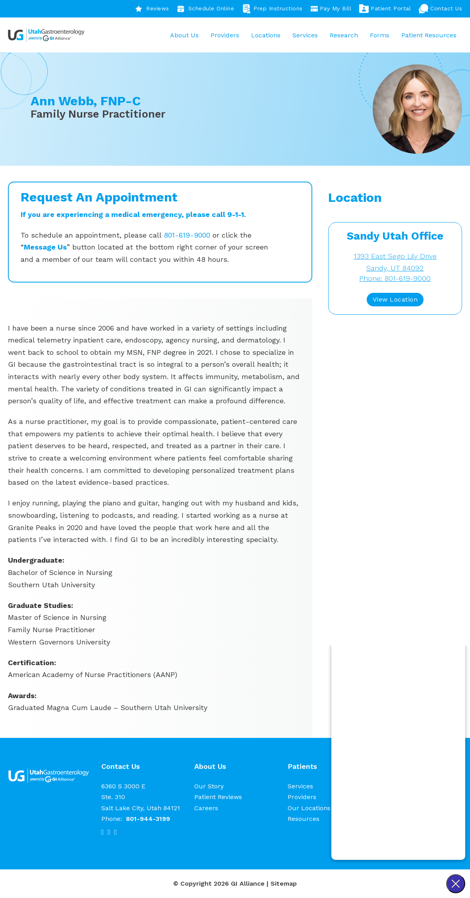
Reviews (152, 8)
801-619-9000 (187, 235)
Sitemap (284, 884)
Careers (206, 808)
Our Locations (309, 808)
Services (304, 35)
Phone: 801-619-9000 (395, 279)
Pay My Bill (331, 8)
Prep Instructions (272, 9)
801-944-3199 (148, 819)
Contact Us (440, 9)
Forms (379, 35)
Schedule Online (205, 8)
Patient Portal (385, 9)
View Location (395, 300)
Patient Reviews (218, 797)
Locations (265, 35)
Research (343, 35)
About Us (184, 35)
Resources (303, 819)
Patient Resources (428, 35)
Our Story (209, 787)
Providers (224, 35)
